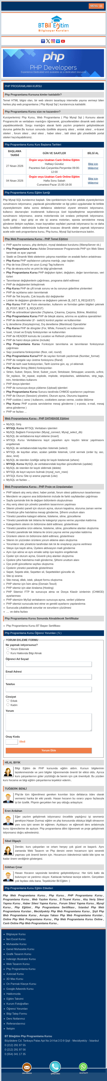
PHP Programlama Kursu (85, 898)
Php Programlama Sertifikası (54, 910)
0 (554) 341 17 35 (15, 1057)
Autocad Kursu (15, 977)
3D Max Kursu (14, 981)
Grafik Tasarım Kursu (18, 957)
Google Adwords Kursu (20, 991)
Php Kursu (56, 898)
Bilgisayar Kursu (16, 937)
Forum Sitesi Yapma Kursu (76, 906)
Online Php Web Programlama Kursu (27, 922)
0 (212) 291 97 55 (15, 1048)
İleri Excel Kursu (16, 942)
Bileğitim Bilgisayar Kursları (53, 24)
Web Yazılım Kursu (44, 902)
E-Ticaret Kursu (70, 902)
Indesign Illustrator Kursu (21, 962)
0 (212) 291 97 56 (15, 1052)
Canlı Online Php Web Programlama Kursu (30, 926)
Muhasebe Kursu (16, 947)
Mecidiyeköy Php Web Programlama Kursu (62, 914)
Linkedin (58, 41)
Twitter (48, 41)
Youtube (63, 41)
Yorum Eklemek (17, 649)
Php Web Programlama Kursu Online (78, 922)
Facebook (43, 41)
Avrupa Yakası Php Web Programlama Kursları (70, 918)
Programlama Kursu (16, 902)
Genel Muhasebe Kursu (20, 952)
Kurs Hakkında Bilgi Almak (24, 653)
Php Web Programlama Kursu (24, 898)
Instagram (53, 41)
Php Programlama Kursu (20, 972)
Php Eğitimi (23, 910)
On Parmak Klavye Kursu (21, 986)
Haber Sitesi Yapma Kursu (40, 906)
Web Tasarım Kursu (18, 967)
